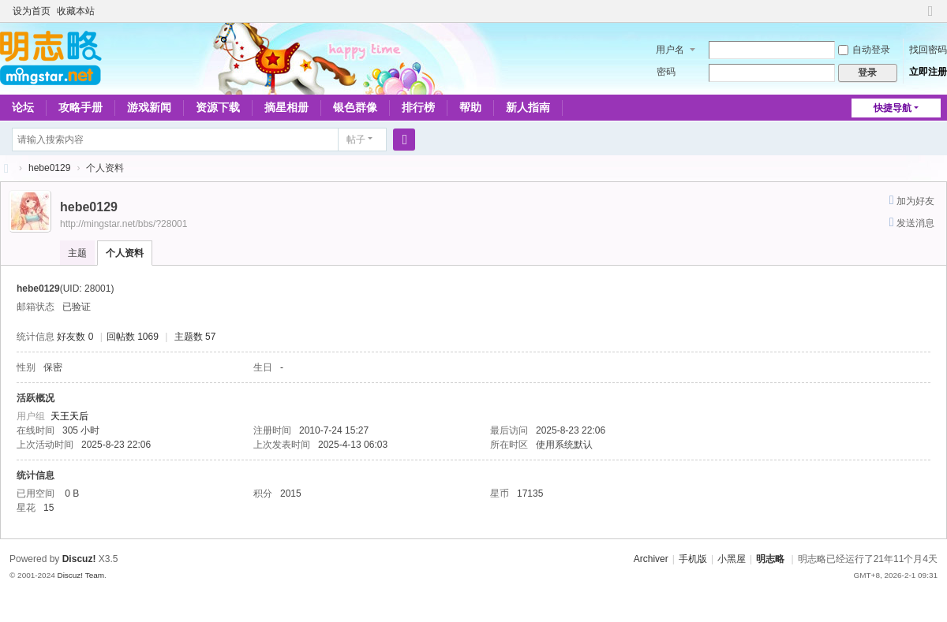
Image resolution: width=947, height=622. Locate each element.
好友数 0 (75, 336)
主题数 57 (195, 336)
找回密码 (928, 49)
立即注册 (928, 71)
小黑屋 (731, 558)
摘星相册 (286, 107)
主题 (77, 253)
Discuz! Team (80, 575)
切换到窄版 (930, 17)
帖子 (355, 139)
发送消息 (915, 223)
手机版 (693, 558)
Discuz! (79, 558)
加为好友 (915, 201)
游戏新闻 (149, 107)
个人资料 (125, 253)
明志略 (770, 558)
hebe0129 (49, 167)
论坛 (23, 107)
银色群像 (355, 107)
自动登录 (864, 49)
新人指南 (528, 107)
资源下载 (218, 107)
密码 (666, 71)
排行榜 (418, 107)
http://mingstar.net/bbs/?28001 (123, 223)
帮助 (470, 107)
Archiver (651, 558)
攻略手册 (80, 107)
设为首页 (32, 11)
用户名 (670, 49)
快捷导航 (892, 108)
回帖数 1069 (133, 336)
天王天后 (69, 416)
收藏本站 (76, 11)
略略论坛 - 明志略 (6, 168)
